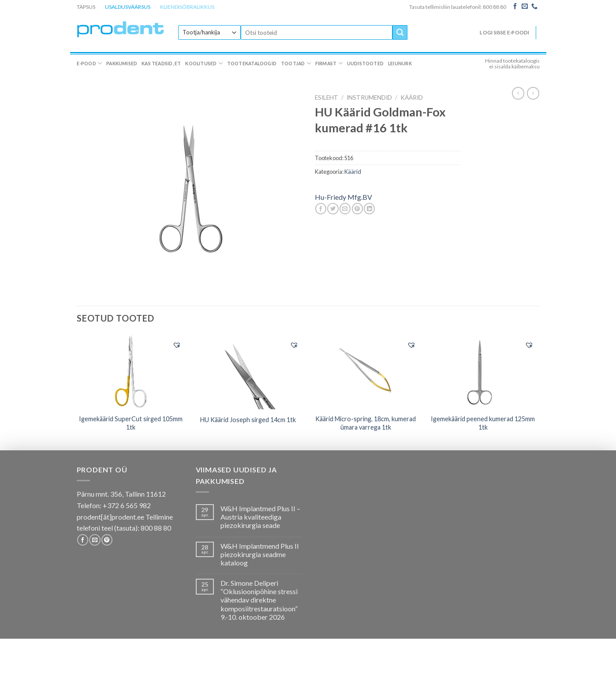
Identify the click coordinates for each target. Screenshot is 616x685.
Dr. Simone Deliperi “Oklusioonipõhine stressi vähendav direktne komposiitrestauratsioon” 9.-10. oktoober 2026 (259, 600)
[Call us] (534, 6)
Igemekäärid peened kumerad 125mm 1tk (483, 423)
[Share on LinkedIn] (369, 208)
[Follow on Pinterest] (106, 540)
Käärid (411, 97)
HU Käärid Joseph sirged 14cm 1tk (248, 419)
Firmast (329, 63)
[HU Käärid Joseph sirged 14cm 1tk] (248, 372)
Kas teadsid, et (161, 63)
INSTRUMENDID (369, 97)
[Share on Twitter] (332, 208)
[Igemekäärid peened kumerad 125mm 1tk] (483, 372)
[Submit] (399, 32)
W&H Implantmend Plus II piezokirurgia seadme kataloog (259, 554)
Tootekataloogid (251, 63)
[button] (177, 345)
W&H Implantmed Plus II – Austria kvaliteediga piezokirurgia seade (260, 516)
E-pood (89, 63)
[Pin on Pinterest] (357, 208)
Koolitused (204, 63)
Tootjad (296, 63)
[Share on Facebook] (320, 208)
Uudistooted (365, 63)
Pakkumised (121, 63)
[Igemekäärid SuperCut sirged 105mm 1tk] (130, 372)
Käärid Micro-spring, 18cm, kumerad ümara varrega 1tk (365, 423)
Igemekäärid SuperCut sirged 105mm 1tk (131, 423)
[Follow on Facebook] (515, 6)
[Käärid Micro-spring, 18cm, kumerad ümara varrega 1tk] (365, 372)
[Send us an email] (525, 6)
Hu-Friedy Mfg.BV (343, 197)
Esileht (326, 97)
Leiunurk (400, 63)
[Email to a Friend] (345, 208)
